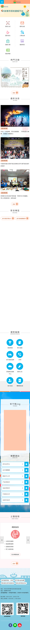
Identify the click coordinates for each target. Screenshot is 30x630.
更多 (14, 93)
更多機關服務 (15, 554)
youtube (19, 623)
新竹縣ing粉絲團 (19, 580)
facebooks (10, 623)
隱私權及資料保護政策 (7, 583)
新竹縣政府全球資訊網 (17, 2)
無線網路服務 (9, 544)
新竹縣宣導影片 (6, 218)
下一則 (28, 10)
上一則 (2, 10)
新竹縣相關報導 (21, 218)
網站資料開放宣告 (21, 583)
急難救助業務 (9, 546)
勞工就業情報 (9, 549)
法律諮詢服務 (9, 541)
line (15, 623)
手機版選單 (2, 2)
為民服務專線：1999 (7, 580)
